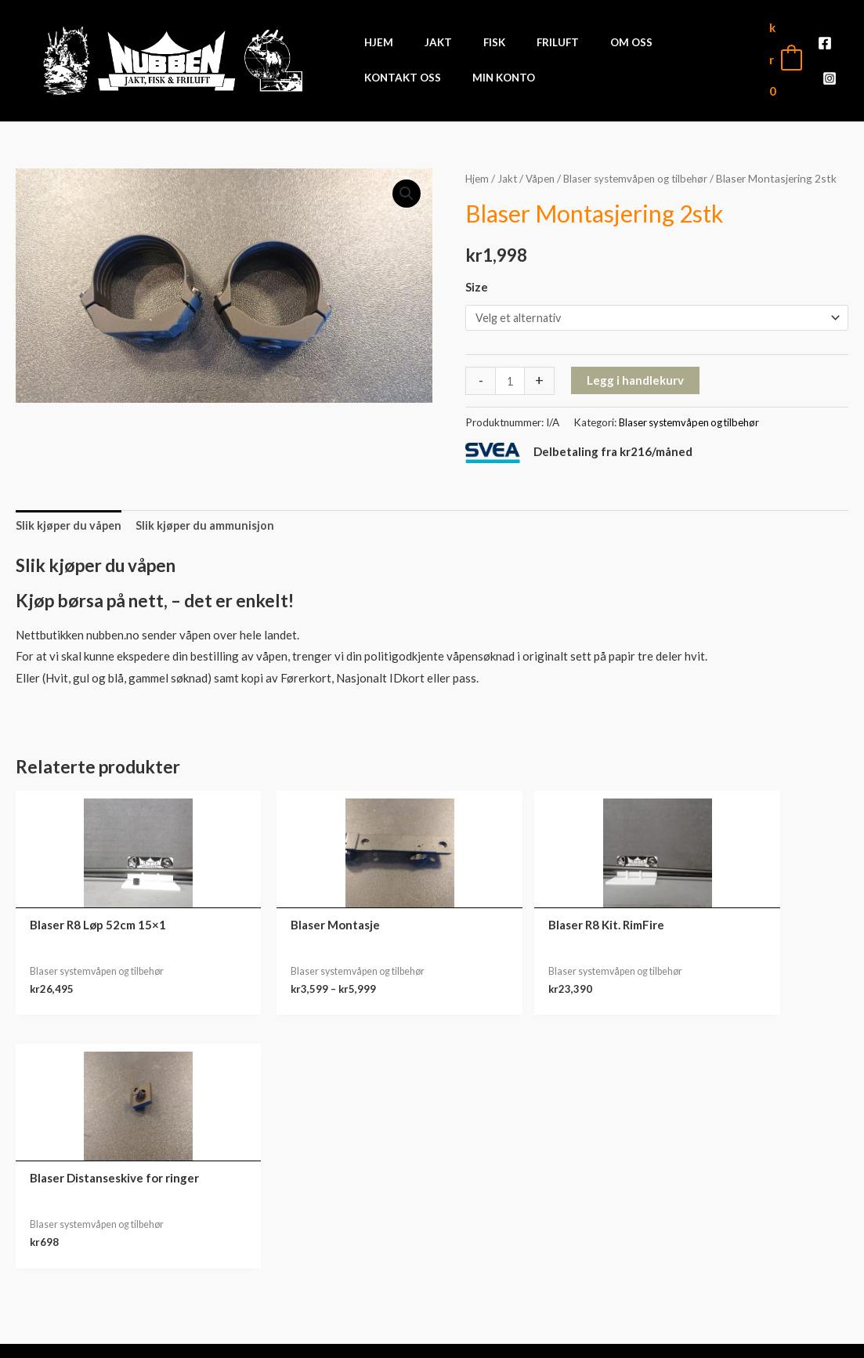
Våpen (542, 178)
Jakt (508, 178)
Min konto (759, 1189)
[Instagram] (829, 71)
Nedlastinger (759, 1237)
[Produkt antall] (510, 382)
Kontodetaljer (759, 1286)
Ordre (759, 1213)
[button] (406, 194)
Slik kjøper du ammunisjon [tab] (209, 527)
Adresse (759, 1262)
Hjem (477, 178)
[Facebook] (825, 49)
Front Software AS (216, 1336)
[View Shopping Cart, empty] (785, 59)
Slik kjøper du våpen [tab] (70, 527)
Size (476, 287)
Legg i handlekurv (636, 382)
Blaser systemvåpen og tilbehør (641, 178)
